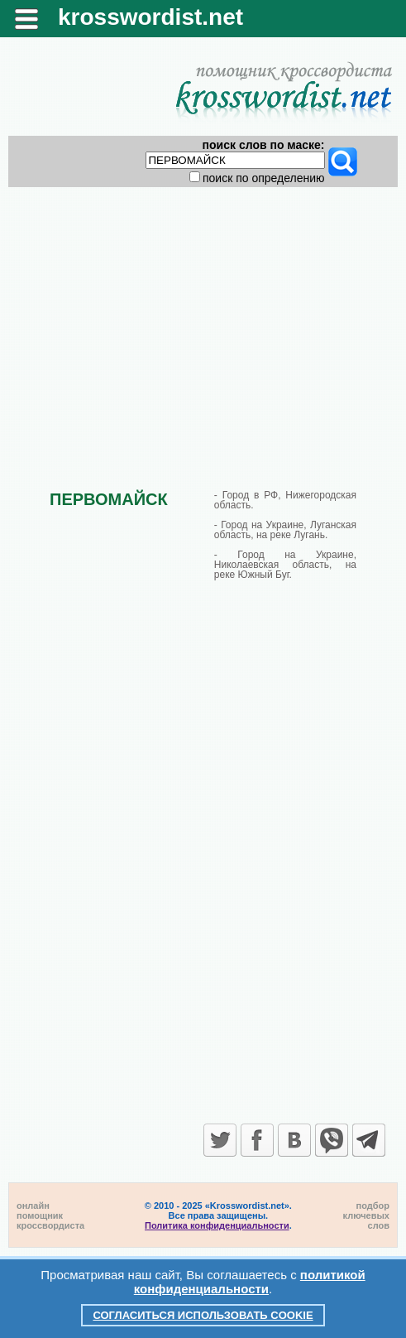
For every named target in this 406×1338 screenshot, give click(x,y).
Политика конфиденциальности (217, 1225)
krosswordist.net (150, 17)
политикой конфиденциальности (249, 1282)
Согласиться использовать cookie (203, 1315)
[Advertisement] (203, 324)
